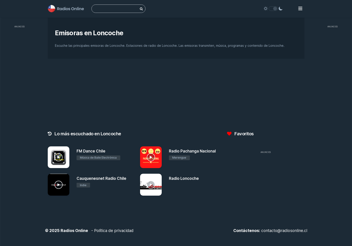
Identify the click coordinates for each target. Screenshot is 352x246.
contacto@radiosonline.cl (284, 230)
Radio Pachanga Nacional (192, 151)
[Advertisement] (19, 98)
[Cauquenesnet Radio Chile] (59, 185)
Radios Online (74, 230)
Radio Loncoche (184, 178)
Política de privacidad (114, 230)
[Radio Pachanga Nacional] (151, 157)
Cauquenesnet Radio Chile (101, 178)
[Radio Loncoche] (151, 185)
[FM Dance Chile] (59, 157)
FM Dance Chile (91, 151)
